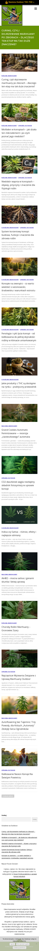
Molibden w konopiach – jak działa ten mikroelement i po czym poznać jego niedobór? (19, 133)
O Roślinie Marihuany (10, 227)
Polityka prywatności (19, 947)
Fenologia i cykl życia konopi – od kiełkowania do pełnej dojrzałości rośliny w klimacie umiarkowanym (19, 337)
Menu (35, 9)
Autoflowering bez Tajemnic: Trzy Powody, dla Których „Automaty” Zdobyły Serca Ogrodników (19, 725)
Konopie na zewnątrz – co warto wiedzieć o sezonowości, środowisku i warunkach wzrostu (18, 287)
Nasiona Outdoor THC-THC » (21, 2)
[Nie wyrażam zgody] (36, 944)
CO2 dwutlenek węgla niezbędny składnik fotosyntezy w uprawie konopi (18, 485)
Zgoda (12, 944)
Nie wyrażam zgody (23, 944)
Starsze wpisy (8, 796)
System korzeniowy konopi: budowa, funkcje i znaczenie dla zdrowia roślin (18, 235)
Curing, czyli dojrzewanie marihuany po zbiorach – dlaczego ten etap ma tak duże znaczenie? (19, 83)
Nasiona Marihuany (9, 426)
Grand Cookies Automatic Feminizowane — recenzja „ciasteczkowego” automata (16, 433)
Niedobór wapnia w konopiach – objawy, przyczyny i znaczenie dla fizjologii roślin (18, 185)
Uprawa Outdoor (25, 125)
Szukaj (4, 815)
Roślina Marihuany (9, 75)
